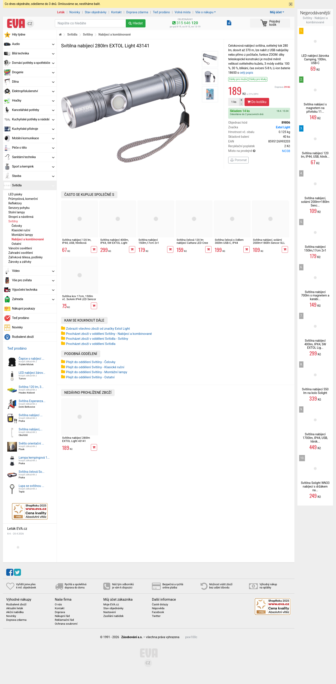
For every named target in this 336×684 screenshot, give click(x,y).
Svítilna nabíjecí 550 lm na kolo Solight (315, 391)
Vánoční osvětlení (20, 248)
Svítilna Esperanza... (32, 401)
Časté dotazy (160, 604)
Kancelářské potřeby (33, 109)
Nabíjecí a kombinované (28, 239)
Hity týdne (18, 34)
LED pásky (15, 194)
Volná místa (182, 12)
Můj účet (276, 12)
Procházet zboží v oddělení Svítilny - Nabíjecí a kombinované (109, 334)
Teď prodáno (161, 12)
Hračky (33, 100)
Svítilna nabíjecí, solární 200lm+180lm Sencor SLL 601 (269, 243)
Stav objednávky (95, 12)
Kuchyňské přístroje (33, 128)
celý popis (246, 72)
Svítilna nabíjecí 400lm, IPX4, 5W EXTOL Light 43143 (114, 243)
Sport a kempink (33, 166)
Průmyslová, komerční (23, 199)
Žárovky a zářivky (19, 261)
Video (33, 270)
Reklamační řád (64, 619)
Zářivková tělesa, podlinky (25, 257)
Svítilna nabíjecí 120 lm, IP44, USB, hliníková (76, 241)
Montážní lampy (22, 234)
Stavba (33, 175)
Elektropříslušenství (33, 91)
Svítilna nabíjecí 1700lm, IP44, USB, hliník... (315, 438)
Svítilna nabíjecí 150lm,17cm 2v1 (148, 241)
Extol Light (283, 127)
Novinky (74, 12)
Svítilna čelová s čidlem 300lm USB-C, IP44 (229, 241)
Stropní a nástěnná (20, 217)
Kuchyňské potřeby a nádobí (33, 119)
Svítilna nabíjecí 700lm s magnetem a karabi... (315, 295)
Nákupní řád (62, 616)
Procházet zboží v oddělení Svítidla (91, 344)
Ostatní (16, 243)
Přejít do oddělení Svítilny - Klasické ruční (95, 367)
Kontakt (116, 12)
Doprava (282, 87)
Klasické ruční (21, 230)
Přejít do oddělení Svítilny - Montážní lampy (96, 372)
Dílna (33, 81)
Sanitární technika (33, 157)
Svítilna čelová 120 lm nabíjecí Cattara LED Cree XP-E (192, 243)
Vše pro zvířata (33, 280)
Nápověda (158, 608)
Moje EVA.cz (111, 604)
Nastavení (109, 612)
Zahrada (33, 299)
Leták (61, 12)
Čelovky (17, 226)
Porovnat (238, 160)
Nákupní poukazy (23, 308)
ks (233, 101)
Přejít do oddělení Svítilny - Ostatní (90, 377)
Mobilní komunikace (33, 138)
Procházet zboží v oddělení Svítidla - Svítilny (97, 339)
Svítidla (33, 185)
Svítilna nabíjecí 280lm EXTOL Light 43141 (76, 439)
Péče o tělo (33, 147)
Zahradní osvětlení (20, 252)
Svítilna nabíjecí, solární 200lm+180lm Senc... (315, 201)
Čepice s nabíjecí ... (31, 358)
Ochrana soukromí (66, 623)
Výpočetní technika (33, 289)
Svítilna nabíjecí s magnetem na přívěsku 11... (315, 108)
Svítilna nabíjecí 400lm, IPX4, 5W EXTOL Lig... (315, 344)
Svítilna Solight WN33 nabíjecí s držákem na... (315, 486)
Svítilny (13, 221)
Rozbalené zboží (23, 337)
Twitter (156, 616)
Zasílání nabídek (113, 616)
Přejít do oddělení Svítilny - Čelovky (91, 362)
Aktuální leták (14, 608)
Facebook (158, 612)
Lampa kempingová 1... (34, 457)
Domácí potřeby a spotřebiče (33, 62)
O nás (58, 604)
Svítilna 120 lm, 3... (31, 387)
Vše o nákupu (204, 12)
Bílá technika (33, 53)
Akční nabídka (15, 612)
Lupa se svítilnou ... (31, 486)
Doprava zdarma (137, 12)
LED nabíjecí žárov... (32, 372)
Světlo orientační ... (31, 443)
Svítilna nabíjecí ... (31, 415)
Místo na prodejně (259, 151)
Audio (33, 43)
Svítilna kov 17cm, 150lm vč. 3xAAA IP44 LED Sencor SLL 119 (79, 299)
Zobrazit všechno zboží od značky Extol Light (98, 329)
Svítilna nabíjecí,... (30, 429)
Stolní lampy (16, 212)
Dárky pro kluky (258, 79)
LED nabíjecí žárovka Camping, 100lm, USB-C (315, 59)
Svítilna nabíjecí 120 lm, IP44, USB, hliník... (315, 155)
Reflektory (15, 203)
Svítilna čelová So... (31, 471)
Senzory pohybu (19, 208)
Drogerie (33, 72)
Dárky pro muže (238, 79)
